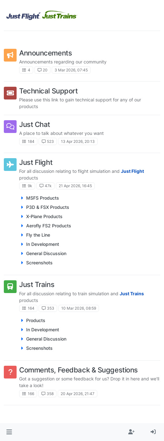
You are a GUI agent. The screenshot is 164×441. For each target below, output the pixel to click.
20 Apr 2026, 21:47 (77, 393)
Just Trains (36, 284)
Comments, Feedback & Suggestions (78, 370)
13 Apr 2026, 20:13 (78, 141)
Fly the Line (38, 235)
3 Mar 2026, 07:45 (71, 70)
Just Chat (34, 124)
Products (35, 320)
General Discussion (46, 253)
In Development (42, 244)
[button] (9, 432)
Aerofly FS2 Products (48, 225)
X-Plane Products (44, 216)
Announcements (45, 53)
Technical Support (48, 91)
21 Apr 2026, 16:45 (75, 185)
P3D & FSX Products (47, 207)
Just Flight (35, 162)
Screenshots (39, 262)
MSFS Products (42, 198)
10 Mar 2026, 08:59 (78, 308)
